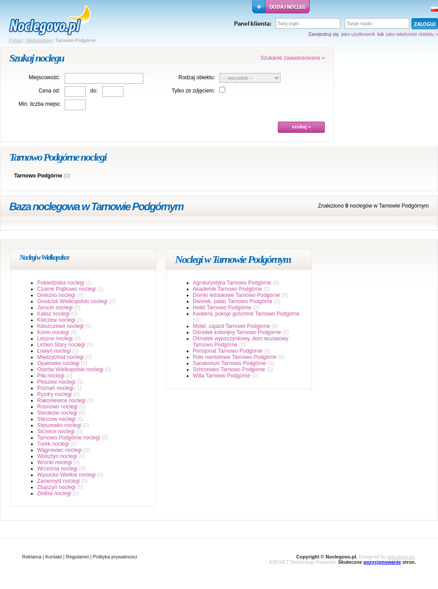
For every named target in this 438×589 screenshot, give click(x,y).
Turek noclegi (53, 444)
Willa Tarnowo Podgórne (221, 376)
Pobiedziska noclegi (60, 283)
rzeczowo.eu (401, 556)
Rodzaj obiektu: (196, 77)
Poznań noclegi (55, 388)
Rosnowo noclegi (57, 407)
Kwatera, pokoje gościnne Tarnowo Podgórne (246, 314)
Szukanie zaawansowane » (293, 58)
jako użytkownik (358, 34)
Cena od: (49, 91)
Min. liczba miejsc (39, 104)
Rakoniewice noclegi (61, 400)
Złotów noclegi (54, 493)
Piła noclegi (50, 376)
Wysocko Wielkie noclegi (66, 475)
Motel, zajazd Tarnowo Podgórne (231, 326)
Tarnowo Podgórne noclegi (68, 438)
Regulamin (77, 556)
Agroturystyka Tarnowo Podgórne (232, 283)
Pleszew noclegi (56, 382)
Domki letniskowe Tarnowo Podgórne (236, 295)
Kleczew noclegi (56, 320)
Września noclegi (57, 469)
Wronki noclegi (54, 462)
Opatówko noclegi (58, 363)
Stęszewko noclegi (59, 425)
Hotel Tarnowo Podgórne (222, 307)
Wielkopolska (39, 40)
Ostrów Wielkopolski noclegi (70, 369)
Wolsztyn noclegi (57, 456)
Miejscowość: (44, 77)
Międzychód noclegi (60, 357)
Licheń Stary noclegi (61, 345)
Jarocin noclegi (55, 307)
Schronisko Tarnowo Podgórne (229, 369)
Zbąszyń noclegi (56, 487)
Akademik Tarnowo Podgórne (227, 289)
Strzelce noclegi (56, 431)
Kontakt (53, 556)
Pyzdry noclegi (54, 394)
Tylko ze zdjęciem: (193, 91)
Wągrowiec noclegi (59, 450)
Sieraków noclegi (57, 413)
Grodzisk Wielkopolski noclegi (72, 301)
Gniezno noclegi (56, 295)
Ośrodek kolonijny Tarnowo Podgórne (237, 332)
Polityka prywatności (115, 556)
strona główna (50, 20)
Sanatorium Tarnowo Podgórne (229, 363)
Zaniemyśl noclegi (58, 481)
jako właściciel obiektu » (412, 34)
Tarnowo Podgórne (38, 176)
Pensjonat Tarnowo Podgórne (227, 351)
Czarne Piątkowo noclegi (66, 289)
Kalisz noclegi (53, 314)
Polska (15, 40)
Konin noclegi (53, 332)
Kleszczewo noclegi (60, 326)
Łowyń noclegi (54, 351)
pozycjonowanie (382, 562)
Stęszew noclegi (56, 419)
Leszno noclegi (55, 338)
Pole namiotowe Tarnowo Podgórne (235, 357)
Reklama (31, 556)
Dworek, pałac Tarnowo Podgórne (233, 301)
